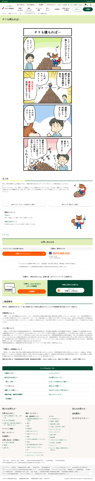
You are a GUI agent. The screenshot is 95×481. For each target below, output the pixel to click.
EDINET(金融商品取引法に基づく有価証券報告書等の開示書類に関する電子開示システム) (23, 462)
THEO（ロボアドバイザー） (34, 447)
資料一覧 (6, 447)
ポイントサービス (55, 432)
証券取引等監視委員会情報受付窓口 (35, 460)
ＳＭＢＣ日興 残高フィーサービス (36, 439)
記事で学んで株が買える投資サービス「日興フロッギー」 (13, 424)
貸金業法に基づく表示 (40, 473)
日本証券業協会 (49, 460)
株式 (28, 423)
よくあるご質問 (8, 442)
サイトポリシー (6, 467)
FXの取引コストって (55, 377)
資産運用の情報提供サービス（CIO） (35, 419)
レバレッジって (53, 373)
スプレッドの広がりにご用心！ (58, 381)
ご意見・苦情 (5, 460)
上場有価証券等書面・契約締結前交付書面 (49, 471)
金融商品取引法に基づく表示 (22, 471)
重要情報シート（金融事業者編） (76, 469)
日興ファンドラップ (32, 434)
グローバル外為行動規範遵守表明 (10, 473)
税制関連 (52, 437)
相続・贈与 (53, 434)
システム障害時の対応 (7, 471)
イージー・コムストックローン (35, 452)
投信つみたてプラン (32, 431)
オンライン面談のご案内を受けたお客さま (59, 449)
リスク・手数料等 (74, 4)
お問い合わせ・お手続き (10, 440)
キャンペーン (53, 445)
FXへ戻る (6, 234)
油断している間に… (11, 390)
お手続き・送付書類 (55, 442)
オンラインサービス (55, 429)
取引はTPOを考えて (11, 377)
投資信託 (29, 428)
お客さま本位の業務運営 (44, 469)
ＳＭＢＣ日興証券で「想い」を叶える (13, 416)
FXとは (6, 215)
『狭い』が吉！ (9, 381)
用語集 (5, 445)
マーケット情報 (7, 429)
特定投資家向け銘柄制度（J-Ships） (70, 471)
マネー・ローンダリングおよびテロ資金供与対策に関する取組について (19, 469)
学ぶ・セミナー (7, 432)
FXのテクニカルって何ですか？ (58, 390)
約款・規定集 (34, 471)
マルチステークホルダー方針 (59, 469)
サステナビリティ (79, 418)
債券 (28, 426)
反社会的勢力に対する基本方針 (79, 467)
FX (27, 450)
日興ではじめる (7, 413)
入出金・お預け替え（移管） (58, 426)
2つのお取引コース (55, 418)
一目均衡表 (8, 399)
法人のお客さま (78, 409)
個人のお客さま (8, 409)
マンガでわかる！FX (47, 368)
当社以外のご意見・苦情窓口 (18, 460)
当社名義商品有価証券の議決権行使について (58, 473)
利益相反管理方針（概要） (24, 467)
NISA (28, 442)
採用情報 (65, 4)
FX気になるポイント (10, 221)
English (80, 4)
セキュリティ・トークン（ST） (35, 455)
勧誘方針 (14, 467)
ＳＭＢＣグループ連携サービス (58, 440)
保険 (28, 436)
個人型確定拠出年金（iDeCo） (35, 444)
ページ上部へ (91, 474)
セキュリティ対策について (26, 473)
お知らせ (60, 4)
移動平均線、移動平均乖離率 (13, 394)
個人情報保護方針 (46, 467)
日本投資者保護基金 (60, 460)
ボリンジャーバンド (55, 394)
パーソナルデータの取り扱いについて (61, 467)
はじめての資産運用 (9, 420)
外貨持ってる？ (9, 373)
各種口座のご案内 (55, 424)
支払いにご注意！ (54, 386)
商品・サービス (31, 413)
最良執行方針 (36, 467)
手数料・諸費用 (54, 421)
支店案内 (5, 436)
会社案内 (75, 413)
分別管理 (88, 469)
